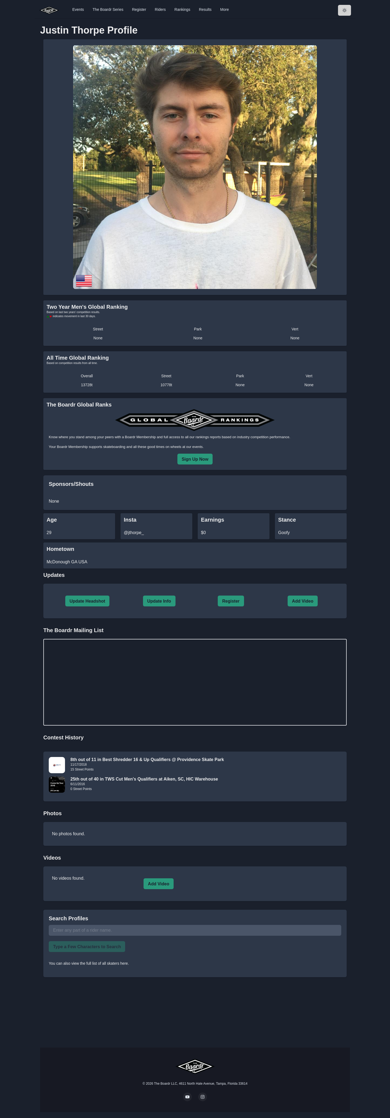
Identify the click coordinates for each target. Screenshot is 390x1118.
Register (139, 9)
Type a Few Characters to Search (87, 946)
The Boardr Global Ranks (79, 405)
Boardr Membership (72, 447)
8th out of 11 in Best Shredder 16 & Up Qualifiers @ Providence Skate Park (147, 759)
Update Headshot (87, 601)
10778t (166, 385)
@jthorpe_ (134, 532)
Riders (160, 9)
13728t (87, 385)
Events (78, 9)
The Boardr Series (108, 9)
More (224, 9)
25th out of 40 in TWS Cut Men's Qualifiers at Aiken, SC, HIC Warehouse (144, 779)
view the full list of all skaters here (100, 963)
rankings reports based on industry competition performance (242, 437)
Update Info (159, 601)
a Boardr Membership (139, 437)
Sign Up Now (195, 459)
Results (205, 9)
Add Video (302, 601)
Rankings (182, 9)
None (97, 338)
